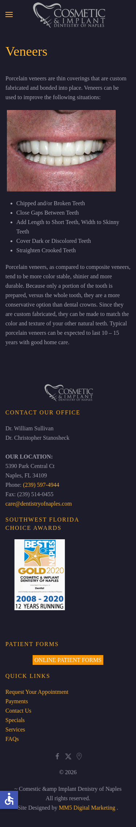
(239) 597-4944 (40, 485)
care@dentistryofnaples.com (38, 504)
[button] (9, 14)
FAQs (11, 739)
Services (14, 729)
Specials (14, 720)
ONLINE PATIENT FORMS (67, 660)
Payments (16, 701)
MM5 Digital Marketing (87, 808)
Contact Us (18, 711)
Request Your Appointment (36, 692)
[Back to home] (68, 14)
